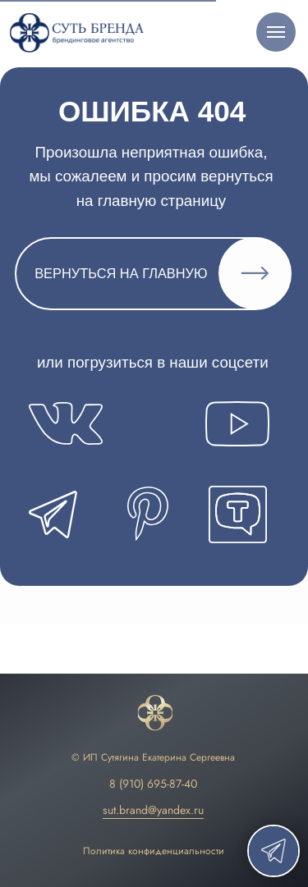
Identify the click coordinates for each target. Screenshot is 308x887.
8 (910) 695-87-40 (153, 783)
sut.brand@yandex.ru (153, 810)
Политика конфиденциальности (153, 851)
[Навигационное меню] (276, 32)
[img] (155, 713)
